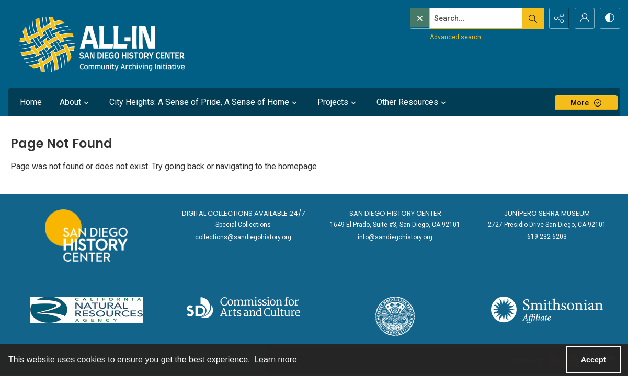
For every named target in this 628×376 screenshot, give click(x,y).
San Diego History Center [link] (395, 213)
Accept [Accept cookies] (593, 360)
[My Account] (583, 18)
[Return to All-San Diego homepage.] (102, 44)
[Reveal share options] (557, 18)
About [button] (76, 102)
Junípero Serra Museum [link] (547, 213)
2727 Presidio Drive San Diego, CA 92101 (547, 224)
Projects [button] (338, 102)
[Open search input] (531, 18)
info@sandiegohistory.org (395, 237)
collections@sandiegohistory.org (243, 237)
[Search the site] (454, 18)
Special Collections (243, 224)
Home (31, 102)
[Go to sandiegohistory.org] (86, 235)
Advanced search (433, 37)
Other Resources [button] (412, 102)
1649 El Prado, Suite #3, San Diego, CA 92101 (395, 224)
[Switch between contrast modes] (610, 18)
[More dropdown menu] (586, 102)
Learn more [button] (275, 359)
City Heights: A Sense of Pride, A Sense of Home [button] (204, 102)
